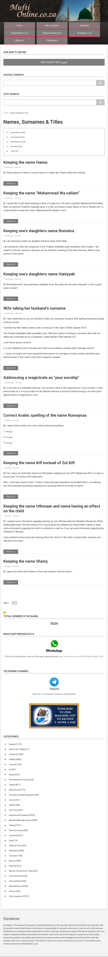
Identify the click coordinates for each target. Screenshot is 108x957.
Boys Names (18, 133)
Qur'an (14, 800)
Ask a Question (52, 25)
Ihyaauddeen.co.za (19, 33)
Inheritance (16, 851)
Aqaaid (15, 744)
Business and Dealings (22, 815)
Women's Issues (18, 830)
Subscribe (84, 25)
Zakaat (14, 785)
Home (19, 25)
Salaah (15, 759)
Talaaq (15, 825)
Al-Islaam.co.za (84, 33)
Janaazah (16, 835)
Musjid (14, 774)
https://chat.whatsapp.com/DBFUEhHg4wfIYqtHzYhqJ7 (81, 656)
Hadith (14, 805)
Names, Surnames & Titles (23, 871)
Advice (15, 861)
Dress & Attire (17, 881)
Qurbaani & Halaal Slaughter (24, 795)
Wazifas (15, 866)
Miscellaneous (18, 142)
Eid (12, 769)
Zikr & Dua (16, 810)
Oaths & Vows (17, 845)
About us (19, 40)
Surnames (16, 146)
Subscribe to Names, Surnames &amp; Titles (4, 612)
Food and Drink (18, 876)
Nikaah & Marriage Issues (23, 820)
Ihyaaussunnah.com (52, 33)
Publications (52, 40)
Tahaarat (16, 754)
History (14, 891)
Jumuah (15, 764)
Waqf (13, 840)
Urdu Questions (19, 896)
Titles (14, 151)
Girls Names (17, 137)
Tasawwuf (15, 856)
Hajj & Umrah (17, 790)
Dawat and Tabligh (19, 749)
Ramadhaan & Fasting (21, 780)
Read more (12, 184)
